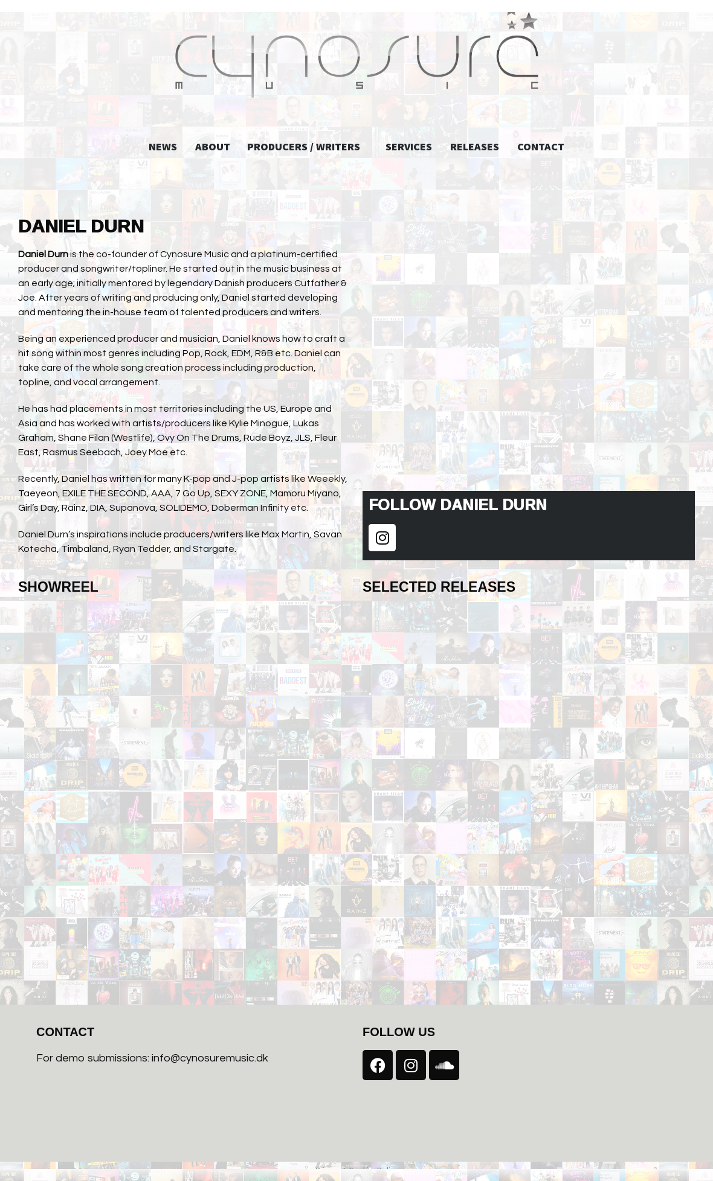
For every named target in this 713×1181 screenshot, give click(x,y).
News (167, 146)
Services (404, 146)
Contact (536, 146)
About (216, 146)
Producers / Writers (307, 146)
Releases (470, 146)
